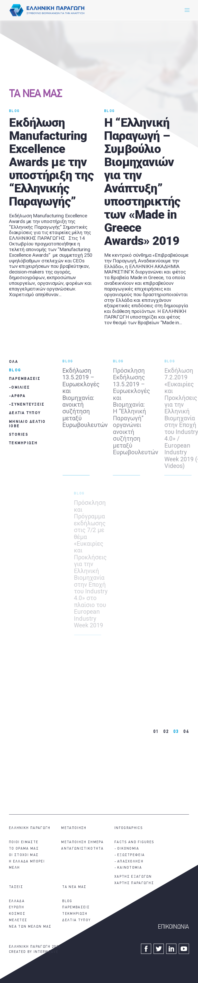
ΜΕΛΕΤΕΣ (18, 920)
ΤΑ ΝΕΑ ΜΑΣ (35, 94)
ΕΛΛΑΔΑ (17, 901)
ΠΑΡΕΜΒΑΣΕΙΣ (24, 379)
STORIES (18, 435)
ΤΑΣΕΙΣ (16, 887)
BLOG (14, 111)
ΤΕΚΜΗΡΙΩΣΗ (23, 443)
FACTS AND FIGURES (134, 842)
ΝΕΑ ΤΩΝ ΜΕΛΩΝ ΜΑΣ (30, 926)
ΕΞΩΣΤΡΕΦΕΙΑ (131, 855)
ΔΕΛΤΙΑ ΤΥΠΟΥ (25, 413)
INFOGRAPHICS (128, 828)
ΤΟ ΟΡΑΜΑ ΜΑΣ (24, 848)
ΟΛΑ (13, 362)
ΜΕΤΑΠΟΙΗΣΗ (73, 828)
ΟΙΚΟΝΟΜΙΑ (128, 848)
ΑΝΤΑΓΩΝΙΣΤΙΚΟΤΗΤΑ (82, 848)
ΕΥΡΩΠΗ (16, 907)
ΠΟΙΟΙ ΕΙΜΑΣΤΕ (23, 842)
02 (166, 732)
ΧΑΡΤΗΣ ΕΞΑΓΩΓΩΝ (133, 876)
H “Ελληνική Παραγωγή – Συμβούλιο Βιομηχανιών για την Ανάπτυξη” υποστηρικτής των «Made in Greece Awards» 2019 (142, 181)
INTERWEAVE (46, 952)
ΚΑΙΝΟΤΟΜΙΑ (129, 867)
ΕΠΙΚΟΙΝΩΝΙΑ (173, 927)
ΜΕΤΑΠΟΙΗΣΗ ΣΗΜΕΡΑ (82, 842)
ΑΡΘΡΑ (18, 396)
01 (156, 732)
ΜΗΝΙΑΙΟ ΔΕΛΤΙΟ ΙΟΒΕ (27, 424)
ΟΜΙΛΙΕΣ (20, 388)
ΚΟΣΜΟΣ (17, 914)
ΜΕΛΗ (14, 867)
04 (186, 732)
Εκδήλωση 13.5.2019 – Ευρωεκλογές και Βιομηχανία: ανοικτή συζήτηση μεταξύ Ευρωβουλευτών (88, 398)
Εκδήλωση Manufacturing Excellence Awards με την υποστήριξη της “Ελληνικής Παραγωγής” (51, 162)
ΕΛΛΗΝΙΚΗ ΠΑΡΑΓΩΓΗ (29, 828)
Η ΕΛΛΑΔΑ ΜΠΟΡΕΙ (27, 861)
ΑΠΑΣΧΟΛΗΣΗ (130, 861)
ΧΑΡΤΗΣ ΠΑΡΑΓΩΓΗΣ (134, 883)
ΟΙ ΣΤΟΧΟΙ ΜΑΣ (24, 855)
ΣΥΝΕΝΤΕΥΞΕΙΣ (27, 405)
